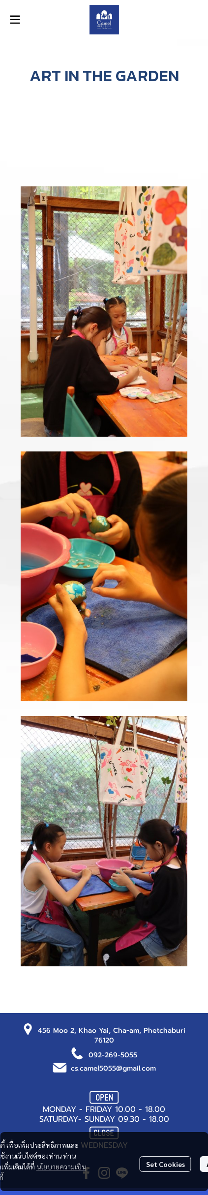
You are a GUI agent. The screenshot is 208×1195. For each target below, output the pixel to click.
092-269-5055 (113, 1055)
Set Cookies (165, 1164)
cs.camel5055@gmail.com (113, 1068)
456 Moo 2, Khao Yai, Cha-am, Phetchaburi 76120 (111, 1035)
